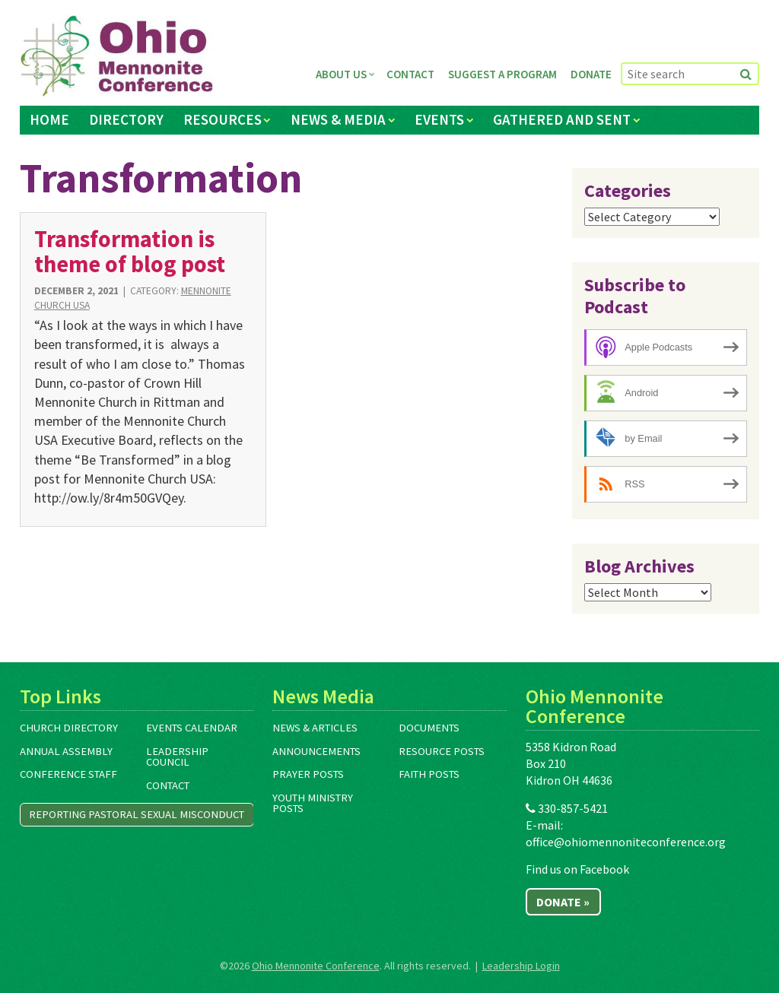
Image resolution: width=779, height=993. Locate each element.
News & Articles (315, 727)
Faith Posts (429, 774)
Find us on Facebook (577, 869)
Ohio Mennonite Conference (316, 965)
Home (49, 119)
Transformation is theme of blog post (129, 251)
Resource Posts (442, 751)
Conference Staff (68, 774)
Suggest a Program (502, 74)
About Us (341, 74)
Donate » (563, 901)
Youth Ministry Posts (312, 803)
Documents (429, 727)
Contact (410, 74)
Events (439, 119)
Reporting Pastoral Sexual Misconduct (136, 814)
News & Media (338, 119)
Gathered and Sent (562, 119)
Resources (222, 119)
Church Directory (69, 727)
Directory (126, 119)
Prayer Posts (308, 774)
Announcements (316, 751)
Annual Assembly (66, 751)
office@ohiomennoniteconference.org (626, 841)
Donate (591, 74)
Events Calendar (191, 727)
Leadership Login (521, 965)
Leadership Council (177, 756)
